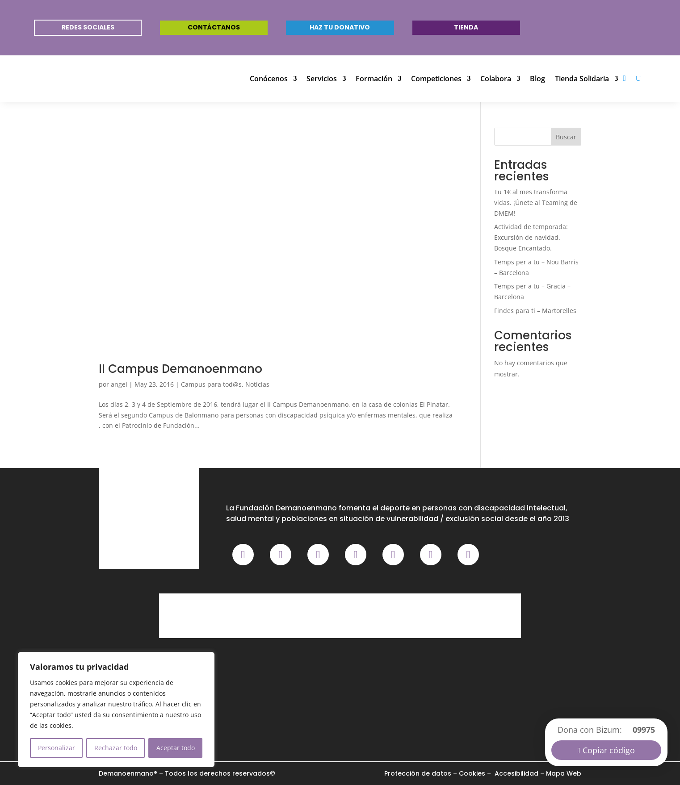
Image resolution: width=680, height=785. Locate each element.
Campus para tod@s (211, 384)
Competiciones (436, 79)
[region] (116, 709)
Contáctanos (214, 27)
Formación (374, 79)
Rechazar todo (115, 747)
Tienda (466, 27)
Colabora (495, 79)
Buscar (566, 137)
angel (119, 384)
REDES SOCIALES (88, 27)
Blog (537, 79)
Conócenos (269, 79)
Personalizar (56, 747)
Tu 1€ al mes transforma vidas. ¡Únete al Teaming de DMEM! (535, 202)
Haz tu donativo (340, 27)
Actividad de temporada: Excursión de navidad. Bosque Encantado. (531, 237)
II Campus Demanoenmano (180, 369)
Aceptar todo (175, 747)
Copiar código (609, 750)
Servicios (321, 79)
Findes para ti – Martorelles (535, 310)
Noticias (257, 384)
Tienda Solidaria (582, 79)
